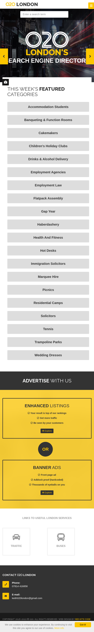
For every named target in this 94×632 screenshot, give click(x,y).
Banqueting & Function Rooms (48, 120)
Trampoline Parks (48, 342)
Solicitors (48, 316)
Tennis (48, 329)
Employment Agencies (48, 172)
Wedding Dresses (48, 355)
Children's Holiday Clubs (48, 146)
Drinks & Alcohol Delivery (48, 159)
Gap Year (48, 211)
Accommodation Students (48, 107)
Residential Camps (48, 303)
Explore (47, 431)
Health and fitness (48, 237)
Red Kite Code (82, 619)
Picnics (48, 290)
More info (59, 628)
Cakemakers (48, 133)
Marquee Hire (48, 277)
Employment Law (48, 185)
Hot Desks (48, 250)
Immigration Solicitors (48, 263)
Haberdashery (48, 224)
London (22, 4)
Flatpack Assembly (48, 198)
